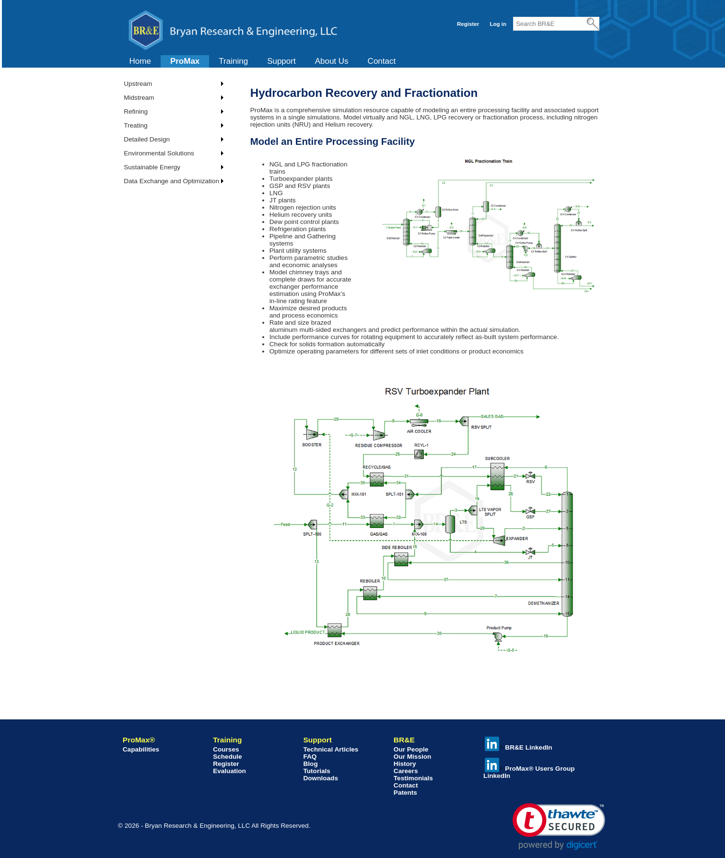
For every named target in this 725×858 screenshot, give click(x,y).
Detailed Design (147, 139)
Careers (406, 771)
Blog (310, 763)
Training (233, 61)
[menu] (170, 132)
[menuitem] (140, 61)
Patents (405, 792)
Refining (136, 111)
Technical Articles (330, 749)
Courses (226, 749)
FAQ (309, 756)
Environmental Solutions (159, 153)
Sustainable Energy (152, 167)
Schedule (227, 756)
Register (468, 24)
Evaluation (229, 771)
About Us (332, 61)
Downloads (320, 778)
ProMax (184, 61)
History (405, 763)
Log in (498, 24)
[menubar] (263, 61)
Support (281, 61)
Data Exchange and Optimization (171, 181)
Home (140, 61)
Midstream (139, 97)
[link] (559, 826)
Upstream (138, 83)
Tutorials (316, 771)
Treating (135, 125)
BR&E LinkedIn (518, 747)
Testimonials (413, 778)
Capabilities (141, 749)
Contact (382, 61)
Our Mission (413, 756)
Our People (411, 749)
